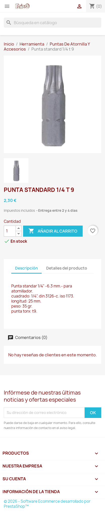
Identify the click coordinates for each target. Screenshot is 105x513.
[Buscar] (52, 23)
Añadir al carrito (52, 231)
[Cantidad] (10, 231)
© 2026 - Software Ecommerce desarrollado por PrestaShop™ (47, 504)
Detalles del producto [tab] (66, 268)
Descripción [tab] (26, 268)
